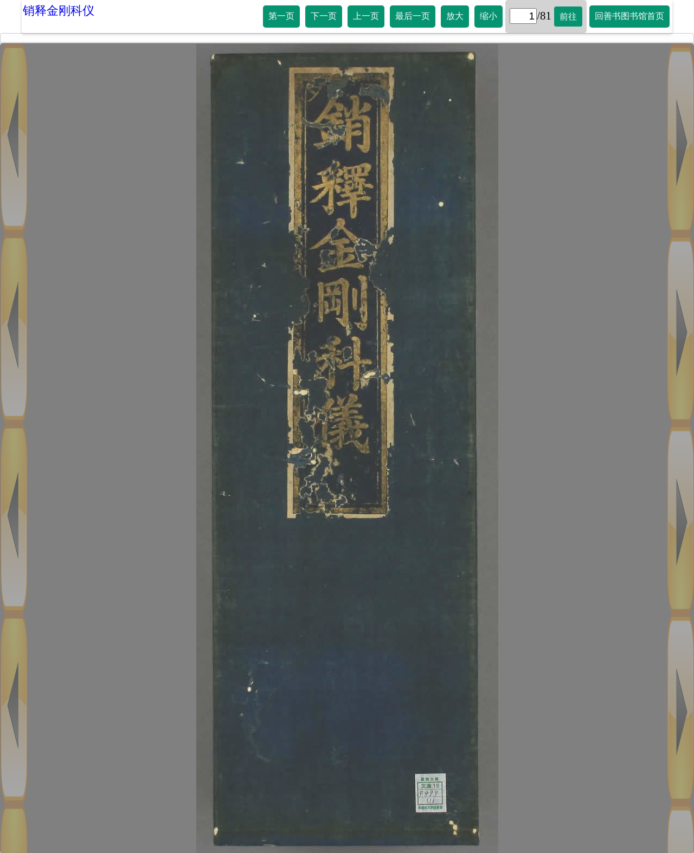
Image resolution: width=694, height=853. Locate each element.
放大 (455, 16)
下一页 (324, 16)
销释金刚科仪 (58, 10)
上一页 (366, 16)
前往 (568, 16)
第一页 (281, 16)
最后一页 (412, 16)
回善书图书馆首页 (629, 16)
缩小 (488, 16)
